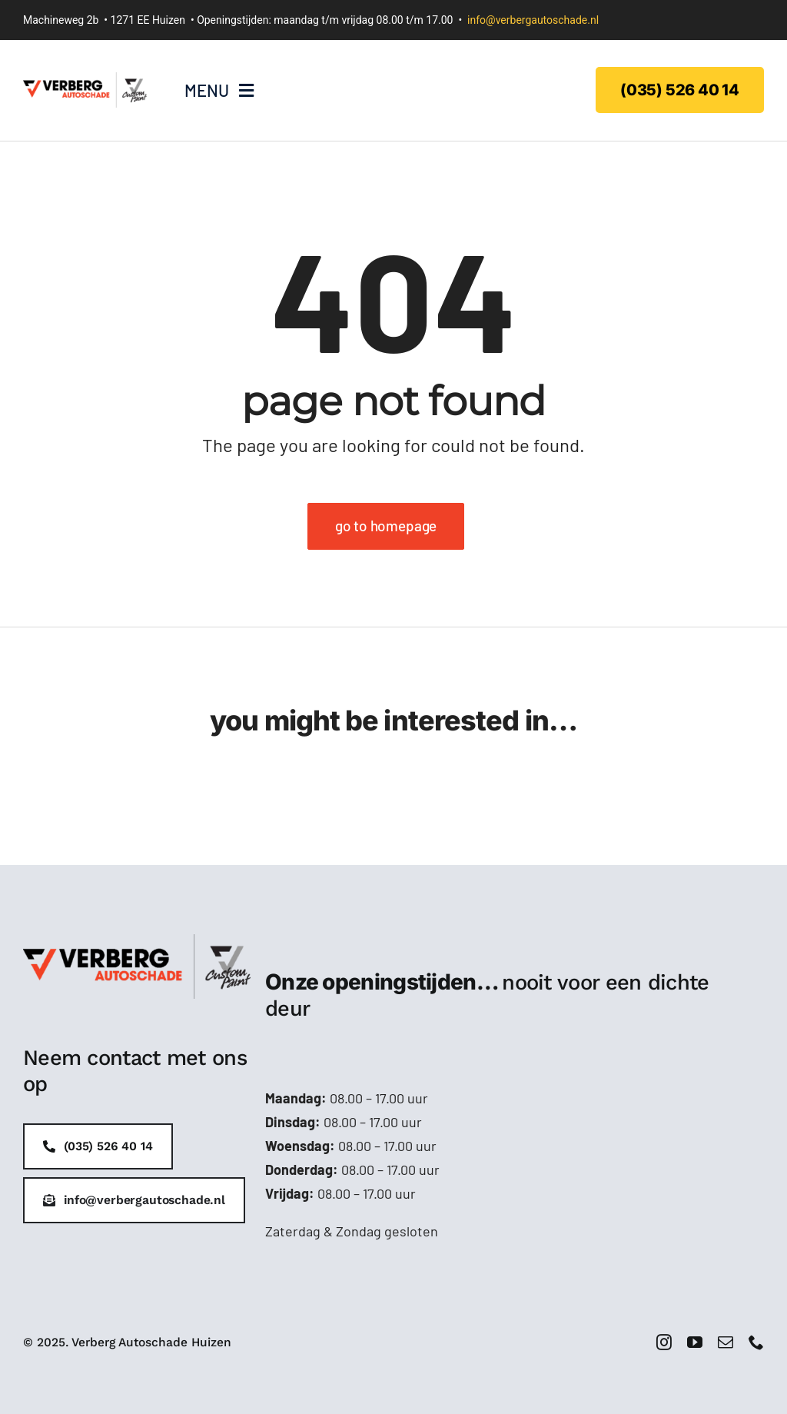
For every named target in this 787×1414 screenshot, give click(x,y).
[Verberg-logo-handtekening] (85, 79)
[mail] (725, 1342)
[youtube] (694, 1342)
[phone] (756, 1342)
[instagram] (664, 1342)
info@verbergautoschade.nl (533, 20)
